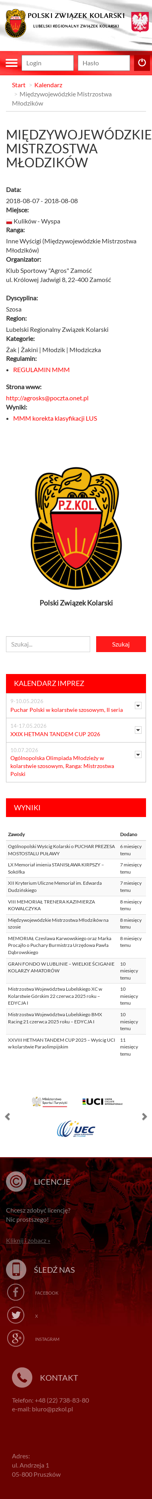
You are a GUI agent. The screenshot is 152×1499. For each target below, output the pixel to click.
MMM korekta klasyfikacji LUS (55, 418)
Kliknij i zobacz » (28, 1240)
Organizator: (23, 259)
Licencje (52, 1181)
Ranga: (15, 229)
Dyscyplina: (22, 298)
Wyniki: (16, 407)
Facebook (46, 1292)
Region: (16, 318)
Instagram (47, 1339)
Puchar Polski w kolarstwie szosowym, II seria (66, 709)
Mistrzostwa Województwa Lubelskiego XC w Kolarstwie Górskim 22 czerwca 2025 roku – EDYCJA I (55, 996)
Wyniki (27, 807)
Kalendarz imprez (49, 683)
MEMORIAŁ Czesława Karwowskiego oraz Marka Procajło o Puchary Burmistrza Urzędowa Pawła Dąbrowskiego (59, 945)
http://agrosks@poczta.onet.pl (47, 398)
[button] (8, 1118)
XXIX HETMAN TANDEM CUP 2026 (55, 734)
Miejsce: (17, 210)
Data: (13, 189)
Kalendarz (48, 84)
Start (19, 84)
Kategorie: (20, 338)
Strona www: (23, 386)
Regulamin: (21, 358)
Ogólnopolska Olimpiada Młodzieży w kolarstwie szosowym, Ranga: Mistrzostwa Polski (62, 765)
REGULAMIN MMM (41, 369)
